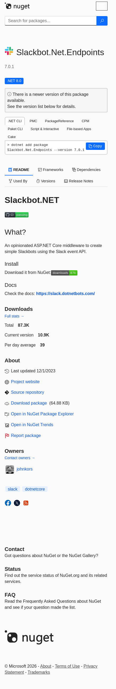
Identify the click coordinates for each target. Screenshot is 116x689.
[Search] (102, 21)
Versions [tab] (45, 181)
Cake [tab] (12, 137)
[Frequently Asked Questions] (10, 595)
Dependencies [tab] (86, 169)
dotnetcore (35, 489)
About (45, 666)
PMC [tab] (33, 121)
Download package (29, 403)
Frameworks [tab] (50, 169)
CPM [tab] (85, 121)
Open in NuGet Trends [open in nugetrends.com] (32, 424)
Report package (26, 435)
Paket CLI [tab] (15, 129)
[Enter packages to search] (51, 21)
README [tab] (19, 169)
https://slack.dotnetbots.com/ (65, 293)
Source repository (27, 392)
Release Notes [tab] (78, 181)
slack (12, 489)
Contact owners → (20, 458)
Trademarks (38, 672)
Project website (25, 381)
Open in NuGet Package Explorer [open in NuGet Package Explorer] (42, 414)
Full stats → (14, 316)
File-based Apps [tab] (79, 129)
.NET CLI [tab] (15, 121)
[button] (95, 146)
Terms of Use (67, 666)
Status (13, 569)
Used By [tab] (18, 181)
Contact (14, 549)
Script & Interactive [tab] (45, 129)
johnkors (25, 469)
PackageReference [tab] (59, 121)
